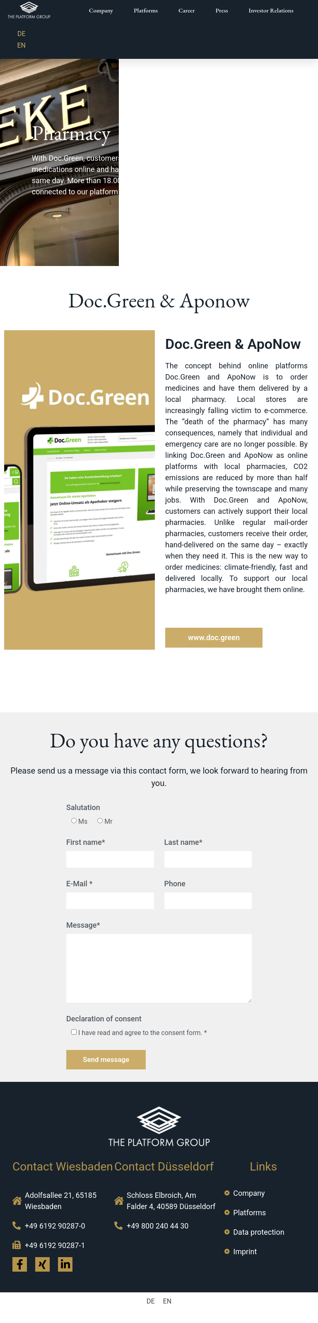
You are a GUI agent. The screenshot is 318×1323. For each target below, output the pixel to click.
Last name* (183, 843)
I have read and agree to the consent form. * (142, 1033)
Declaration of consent (104, 1019)
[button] (214, 638)
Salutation (83, 808)
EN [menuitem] (21, 45)
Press (222, 10)
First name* (85, 843)
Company (101, 10)
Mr (108, 821)
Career (186, 10)
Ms (82, 821)
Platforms (146, 10)
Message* (83, 925)
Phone (175, 884)
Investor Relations (271, 10)
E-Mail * (79, 884)
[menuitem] (21, 34)
